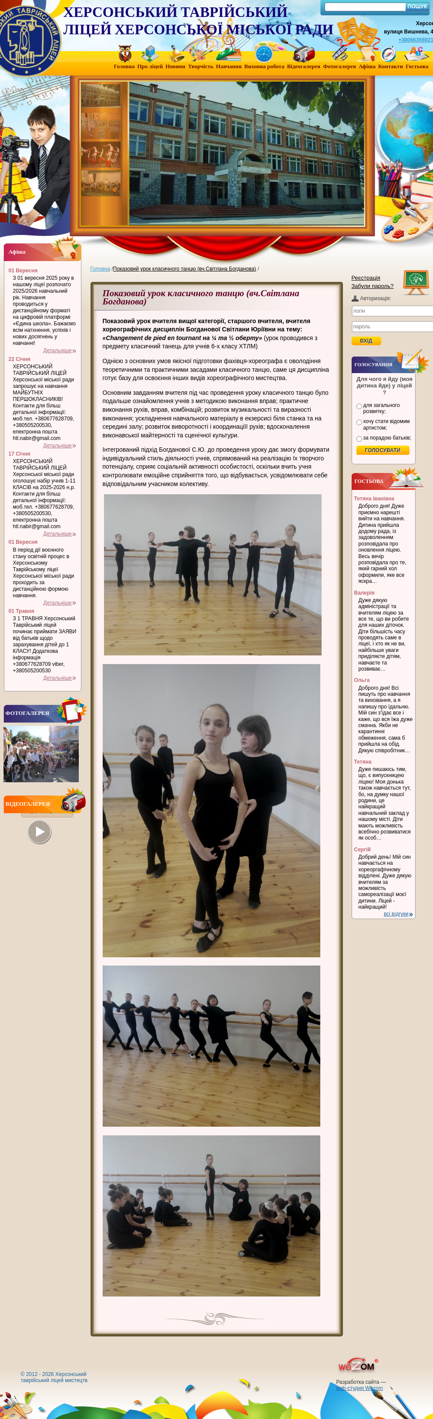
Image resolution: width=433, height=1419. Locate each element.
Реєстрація (366, 278)
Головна (101, 269)
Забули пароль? (373, 286)
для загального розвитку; (381, 408)
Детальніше (58, 350)
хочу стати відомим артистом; (386, 424)
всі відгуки (396, 914)
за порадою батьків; (387, 438)
